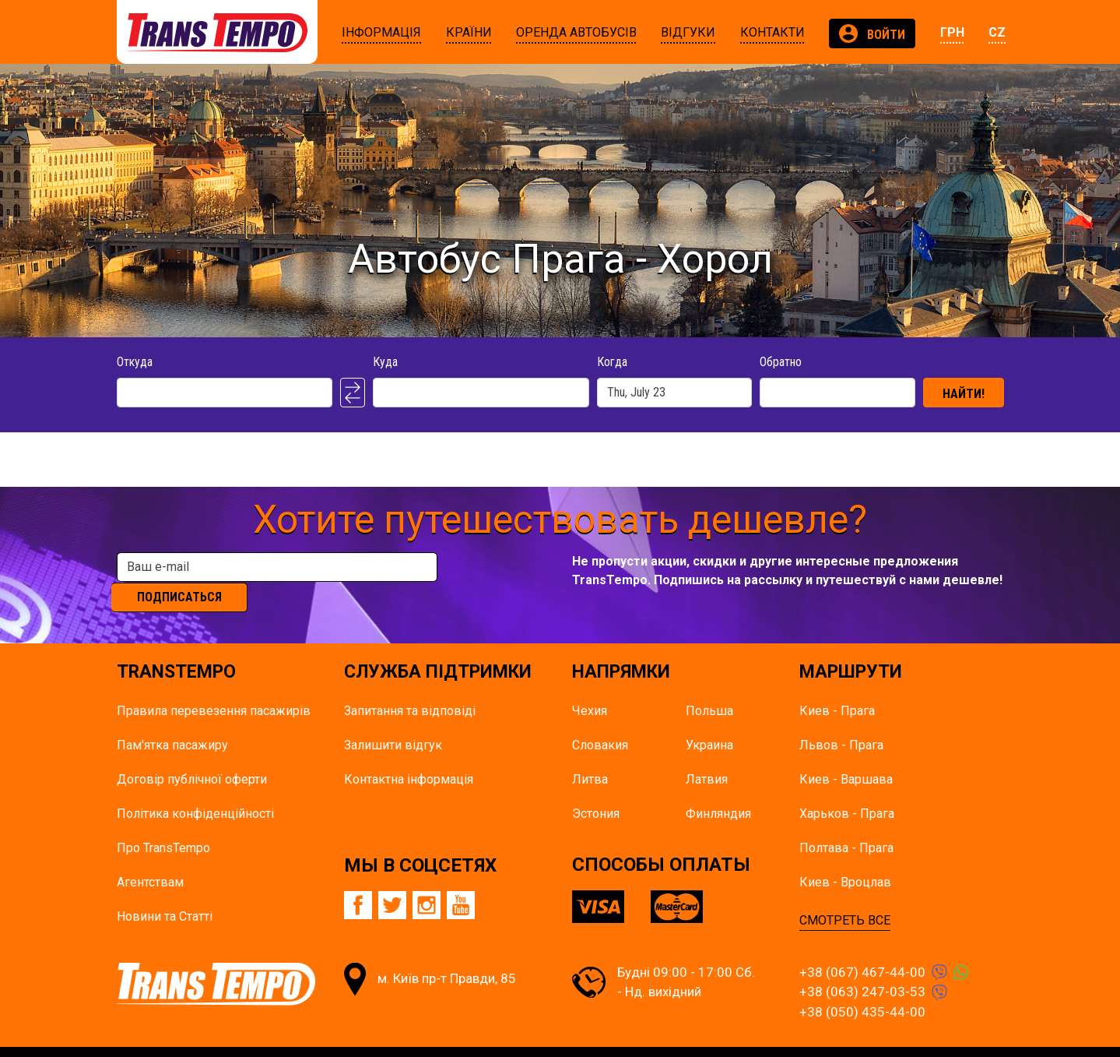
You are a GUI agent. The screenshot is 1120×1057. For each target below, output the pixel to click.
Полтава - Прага (846, 824)
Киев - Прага (837, 687)
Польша (709, 687)
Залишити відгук (393, 721)
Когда (612, 361)
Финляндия (718, 790)
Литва (590, 756)
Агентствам (150, 858)
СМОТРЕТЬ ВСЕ (844, 897)
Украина (709, 721)
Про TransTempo (163, 824)
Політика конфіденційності (195, 790)
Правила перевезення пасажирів (214, 687)
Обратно (781, 361)
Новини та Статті (164, 893)
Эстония (596, 790)
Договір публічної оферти (192, 756)
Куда (385, 361)
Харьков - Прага (846, 790)
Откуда (135, 361)
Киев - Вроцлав (845, 858)
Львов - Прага (841, 721)
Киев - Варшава (846, 756)
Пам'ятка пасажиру (172, 721)
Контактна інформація (408, 756)
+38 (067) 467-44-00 (862, 949)
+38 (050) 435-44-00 (862, 988)
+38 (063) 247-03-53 (862, 969)
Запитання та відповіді (410, 687)
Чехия (589, 687)
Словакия (600, 721)
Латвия (707, 756)
